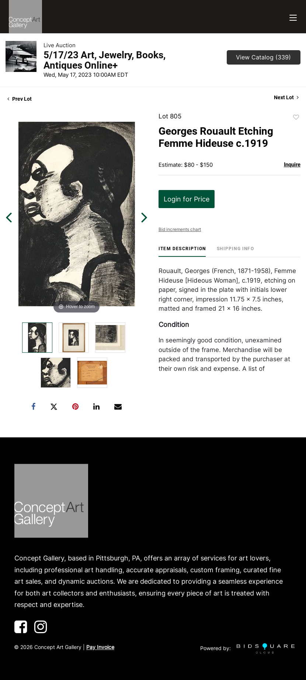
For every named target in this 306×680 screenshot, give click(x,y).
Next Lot (286, 97)
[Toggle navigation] (293, 17)
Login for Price (186, 199)
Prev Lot (19, 99)
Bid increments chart (180, 229)
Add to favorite (296, 117)
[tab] (182, 251)
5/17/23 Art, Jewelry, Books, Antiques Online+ (105, 60)
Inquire (292, 164)
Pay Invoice (100, 647)
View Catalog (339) (263, 57)
